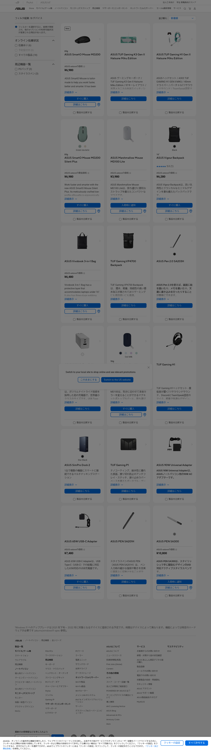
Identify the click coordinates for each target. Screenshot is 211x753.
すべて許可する (196, 742)
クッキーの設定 (172, 742)
